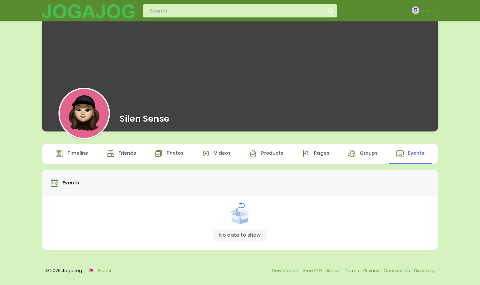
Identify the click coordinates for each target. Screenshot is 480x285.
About (334, 270)
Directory (424, 270)
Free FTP (313, 270)
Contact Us (397, 270)
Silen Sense (144, 119)
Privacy (372, 270)
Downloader (286, 270)
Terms (352, 270)
